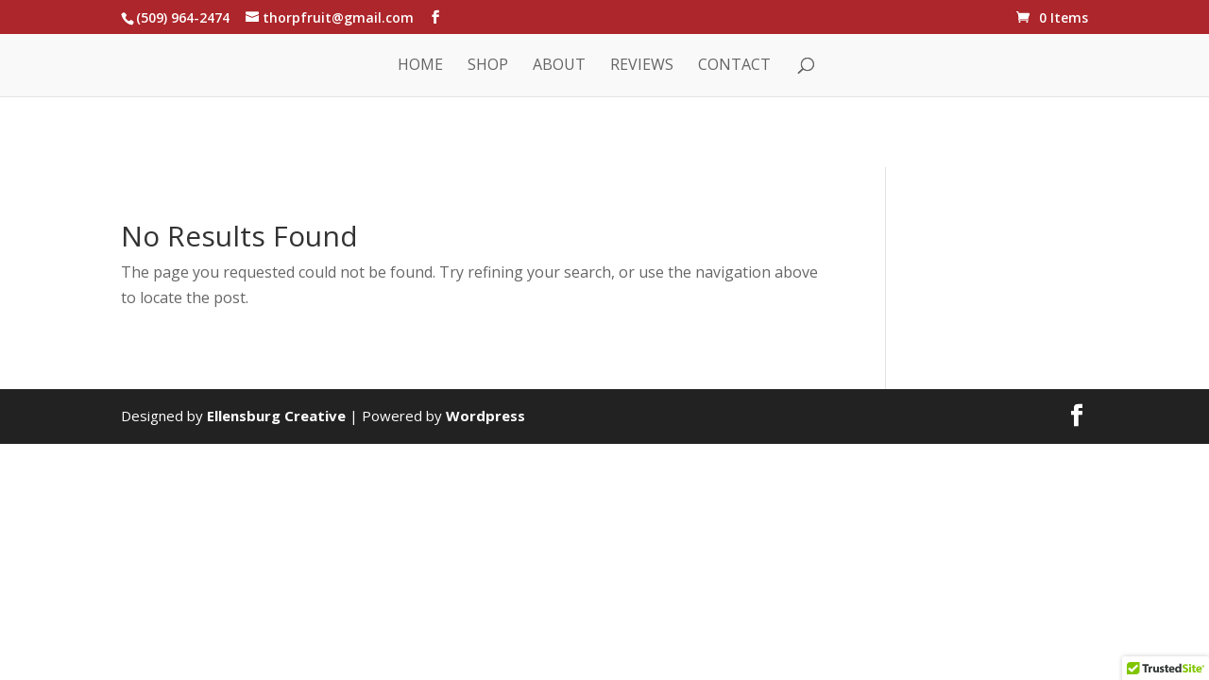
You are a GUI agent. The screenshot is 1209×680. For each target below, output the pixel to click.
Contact (734, 66)
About (559, 66)
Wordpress (485, 415)
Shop (488, 66)
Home (420, 66)
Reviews (641, 66)
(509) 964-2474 (183, 17)
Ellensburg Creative (276, 415)
